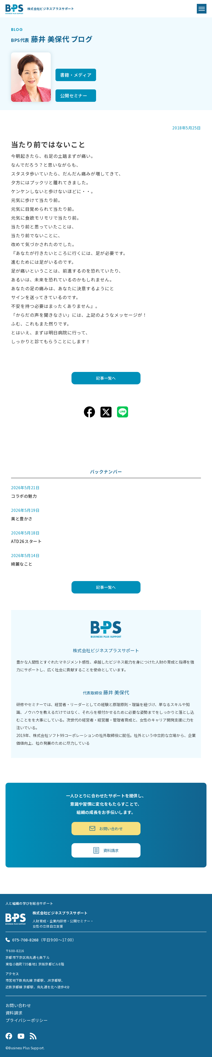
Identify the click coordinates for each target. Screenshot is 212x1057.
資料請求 (106, 850)
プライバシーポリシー (27, 1020)
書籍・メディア (75, 74)
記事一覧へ (106, 378)
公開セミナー (73, 95)
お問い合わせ (106, 828)
